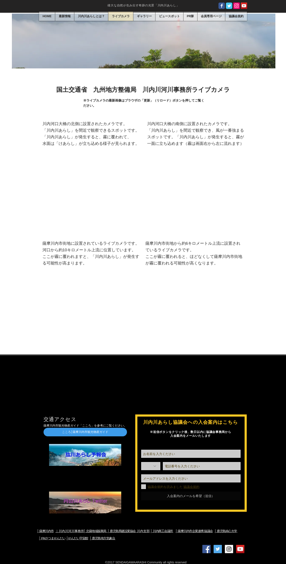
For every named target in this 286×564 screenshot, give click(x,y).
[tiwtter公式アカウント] (229, 6)
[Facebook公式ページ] (206, 549)
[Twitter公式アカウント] (218, 549)
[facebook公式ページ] (221, 6)
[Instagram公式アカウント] (236, 6)
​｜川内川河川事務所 (69, 531)
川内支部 (129, 531)
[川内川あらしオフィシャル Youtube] (244, 6)
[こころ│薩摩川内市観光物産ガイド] (85, 432)
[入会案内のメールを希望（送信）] (191, 496)
